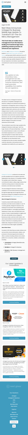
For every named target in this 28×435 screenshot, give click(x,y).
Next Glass (4, 51)
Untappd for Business (14, 51)
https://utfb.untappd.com (16, 196)
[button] (25, 2)
